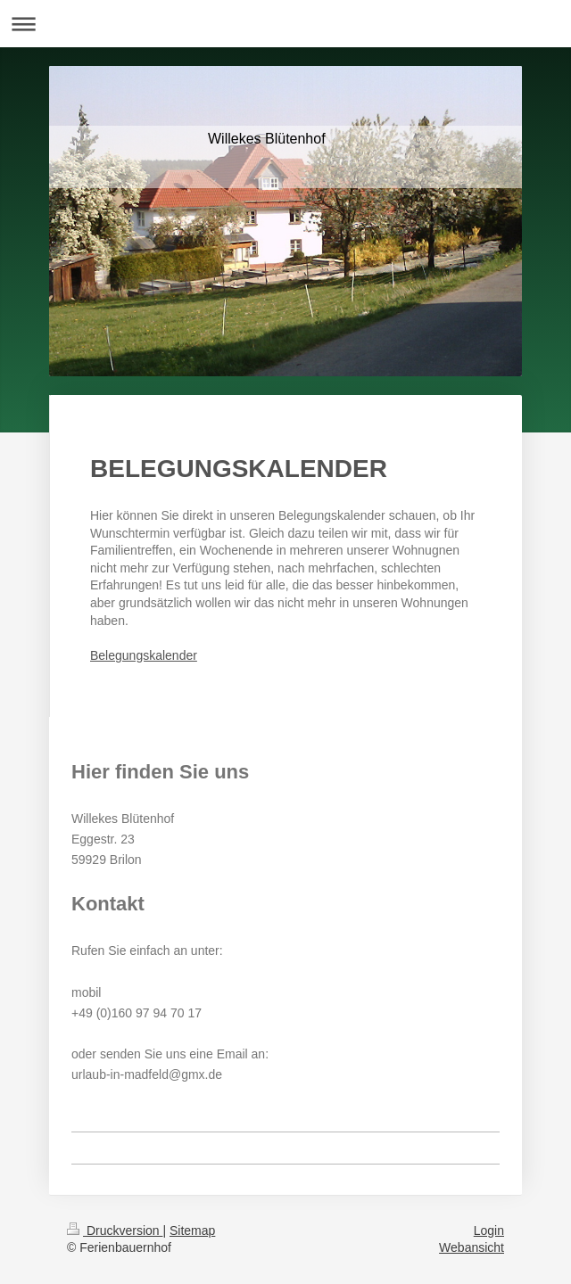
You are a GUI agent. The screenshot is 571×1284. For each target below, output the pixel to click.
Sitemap (192, 1230)
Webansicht (471, 1247)
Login (489, 1230)
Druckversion (114, 1230)
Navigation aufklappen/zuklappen (285, 23)
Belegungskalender (143, 655)
